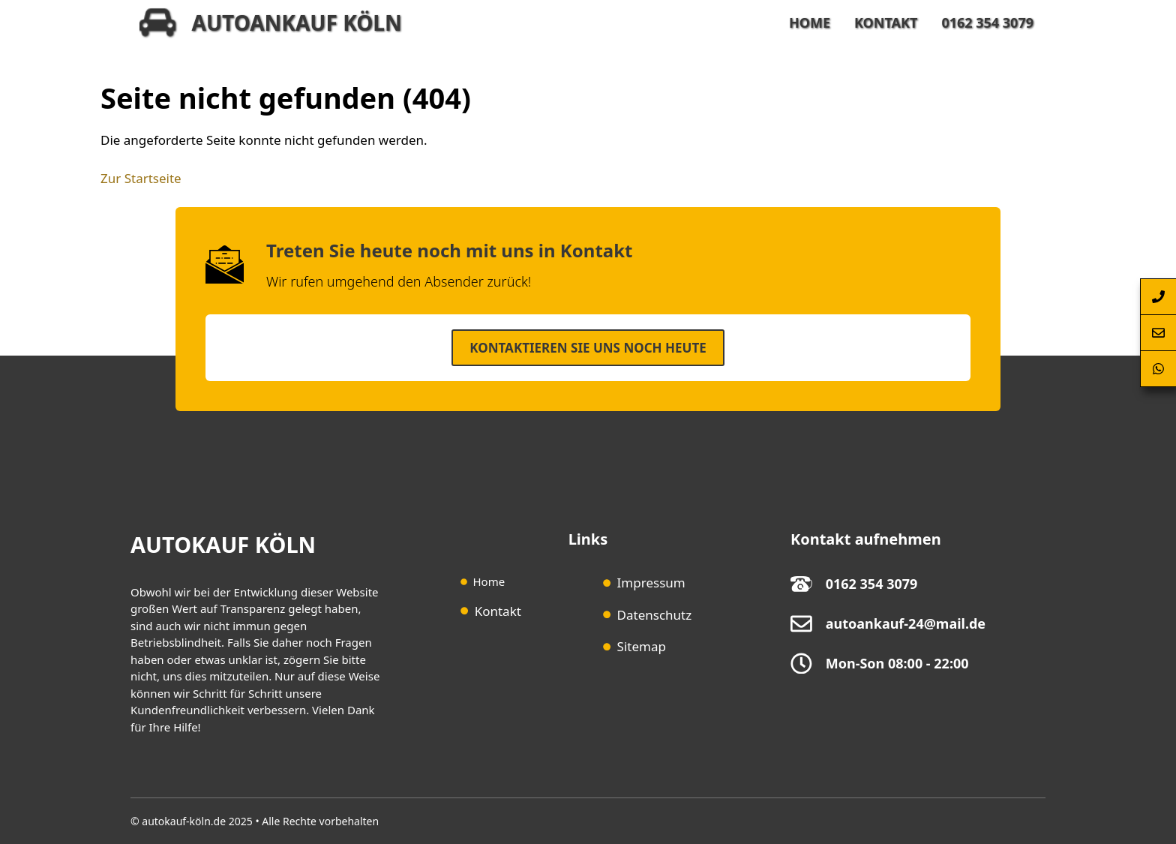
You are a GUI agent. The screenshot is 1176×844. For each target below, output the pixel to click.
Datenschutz (654, 614)
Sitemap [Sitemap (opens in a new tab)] (641, 646)
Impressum (651, 582)
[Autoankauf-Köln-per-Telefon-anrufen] (1158, 296)
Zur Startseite (141, 178)
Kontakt (885, 23)
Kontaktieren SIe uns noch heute (588, 347)
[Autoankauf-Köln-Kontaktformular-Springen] (1158, 333)
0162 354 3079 (987, 23)
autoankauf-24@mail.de (906, 623)
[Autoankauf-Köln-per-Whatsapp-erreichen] (1158, 369)
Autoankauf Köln (297, 22)
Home (809, 23)
